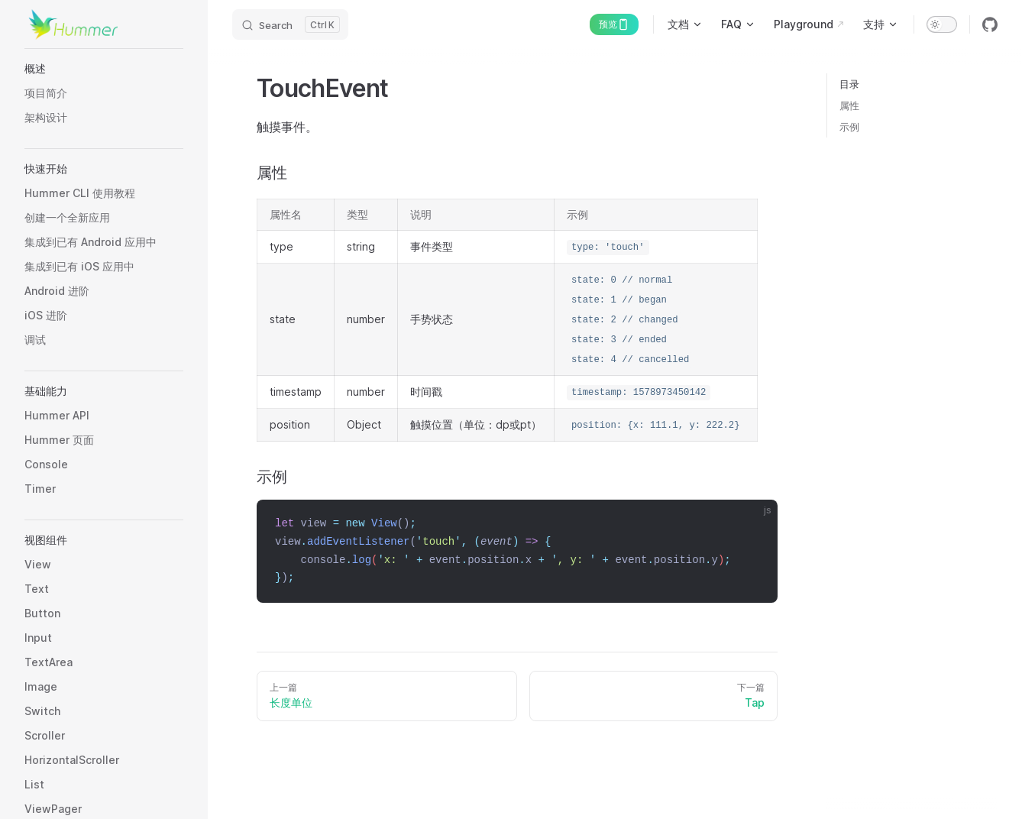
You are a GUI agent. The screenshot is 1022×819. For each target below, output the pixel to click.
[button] (103, 69)
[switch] (942, 24)
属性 (849, 105)
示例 (849, 127)
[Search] (290, 24)
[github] (990, 24)
